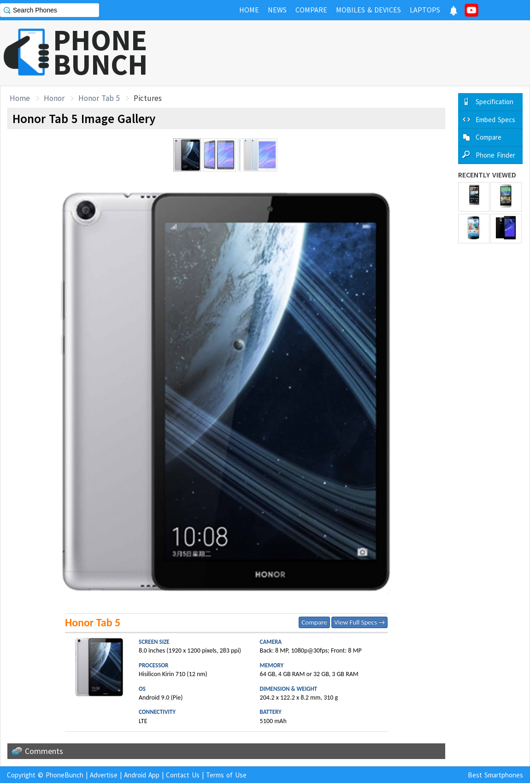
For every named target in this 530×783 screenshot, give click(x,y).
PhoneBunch (64, 775)
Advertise (104, 775)
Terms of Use (226, 775)
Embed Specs (495, 119)
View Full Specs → (359, 622)
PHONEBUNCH (100, 52)
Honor (54, 98)
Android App (141, 775)
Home (20, 98)
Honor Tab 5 (99, 98)
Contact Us (183, 775)
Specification (494, 101)
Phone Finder (495, 155)
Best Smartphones (495, 775)
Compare (314, 622)
